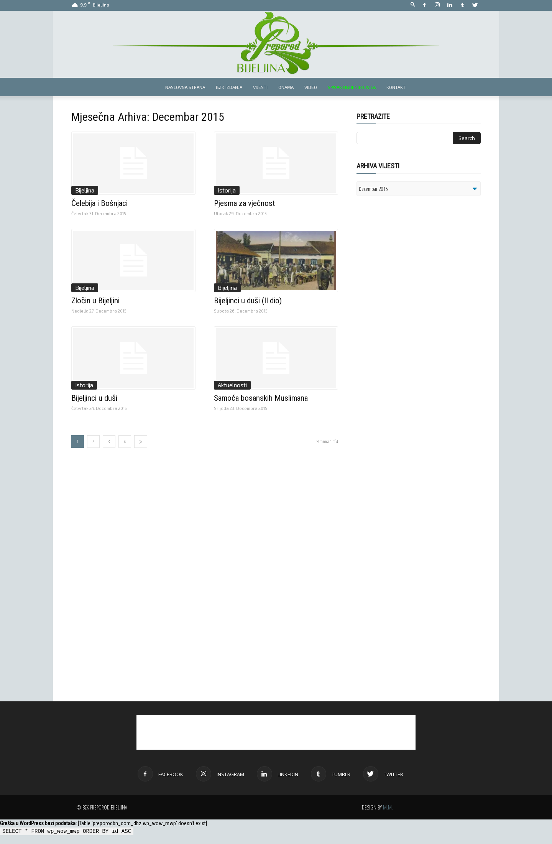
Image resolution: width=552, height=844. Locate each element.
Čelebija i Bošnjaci (99, 203)
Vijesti (260, 87)
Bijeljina (84, 190)
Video (310, 87)
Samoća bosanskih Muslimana (261, 398)
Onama (286, 87)
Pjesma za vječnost (244, 203)
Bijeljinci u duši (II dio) (248, 300)
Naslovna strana (185, 87)
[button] (413, 4)
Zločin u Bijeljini (95, 300)
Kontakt (396, 87)
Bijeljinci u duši (94, 398)
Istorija (227, 190)
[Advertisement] (415, 300)
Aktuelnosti (232, 385)
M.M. (388, 807)
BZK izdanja (229, 87)
